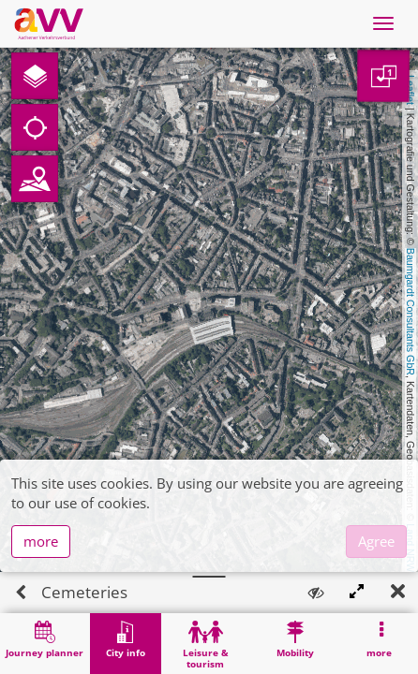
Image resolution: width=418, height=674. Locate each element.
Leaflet (410, 90)
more (40, 582)
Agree (376, 582)
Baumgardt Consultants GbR (410, 311)
